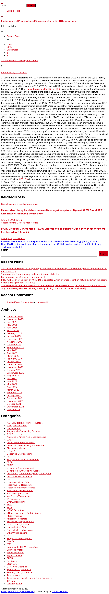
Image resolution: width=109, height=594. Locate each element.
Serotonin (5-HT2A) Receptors (22, 546)
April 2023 (12, 353)
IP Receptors (13, 498)
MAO (9, 504)
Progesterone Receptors (19, 538)
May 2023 (12, 350)
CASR (10, 439)
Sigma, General (14, 555)
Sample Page (13, 10)
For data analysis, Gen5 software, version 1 (23, 277)
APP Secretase (14, 434)
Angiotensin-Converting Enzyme (23, 431)
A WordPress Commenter (20, 302)
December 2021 (15, 398)
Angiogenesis (13, 428)
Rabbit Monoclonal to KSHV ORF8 (43, 88)
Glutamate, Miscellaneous (19, 476)
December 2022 (15, 364)
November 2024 (15, 341)
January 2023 (14, 361)
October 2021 (14, 403)
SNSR (10, 558)
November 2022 (15, 367)
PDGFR (10, 535)
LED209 (23, 179)
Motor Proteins (14, 515)
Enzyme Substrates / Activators (23, 459)
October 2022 (14, 370)
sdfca (24, 72)
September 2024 (15, 347)
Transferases (13, 575)
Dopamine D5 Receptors (19, 453)
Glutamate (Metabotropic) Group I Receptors (29, 473)
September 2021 (15, 406)
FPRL (9, 462)
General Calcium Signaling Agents (24, 470)
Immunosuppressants (17, 493)
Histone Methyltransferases (21, 487)
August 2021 (13, 409)
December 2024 (15, 338)
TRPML (11, 580)
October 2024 (14, 344)
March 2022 (13, 389)
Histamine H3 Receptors (19, 484)
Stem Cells (12, 563)
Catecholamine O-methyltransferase (19, 60)
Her (8, 479)
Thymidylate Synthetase (19, 572)
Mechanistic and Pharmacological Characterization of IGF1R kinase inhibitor (39, 20)
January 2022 (14, 395)
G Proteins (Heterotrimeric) (20, 467)
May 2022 (12, 384)
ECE (9, 456)
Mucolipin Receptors (17, 518)
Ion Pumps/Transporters (19, 496)
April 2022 (12, 386)
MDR (9, 507)
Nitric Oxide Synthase (18, 524)
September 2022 (15, 372)
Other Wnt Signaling (17, 532)
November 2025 (15, 319)
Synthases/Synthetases (19, 569)
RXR (9, 544)
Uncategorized (14, 583)
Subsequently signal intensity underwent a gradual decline (30, 274)
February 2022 (14, 392)
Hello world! (42, 302)
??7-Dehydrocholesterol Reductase (25, 422)
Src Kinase (12, 561)
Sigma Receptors (15, 552)
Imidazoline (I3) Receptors (20, 490)
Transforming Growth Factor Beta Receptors (29, 578)
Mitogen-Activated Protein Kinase (24, 513)
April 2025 (12, 327)
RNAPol (11, 541)
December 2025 (15, 316)
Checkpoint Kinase (16, 448)
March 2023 (13, 355)
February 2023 (14, 358)
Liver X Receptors (16, 501)
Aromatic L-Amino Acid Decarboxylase (26, 436)
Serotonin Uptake (16, 549)
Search (4, 249)
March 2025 (13, 330)
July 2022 (12, 378)
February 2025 (14, 333)
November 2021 (15, 401)
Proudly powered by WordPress (17, 591)
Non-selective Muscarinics (20, 530)
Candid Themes (60, 591)
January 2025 (14, 336)
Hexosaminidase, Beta (18, 482)
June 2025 (12, 322)
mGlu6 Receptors (15, 510)
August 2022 (13, 375)
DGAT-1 (11, 451)
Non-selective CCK (16, 527)
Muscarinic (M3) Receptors (20, 521)
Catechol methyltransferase (21, 442)
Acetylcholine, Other (17, 425)
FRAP (10, 465)
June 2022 (12, 381)
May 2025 (12, 324)
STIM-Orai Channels (17, 566)
